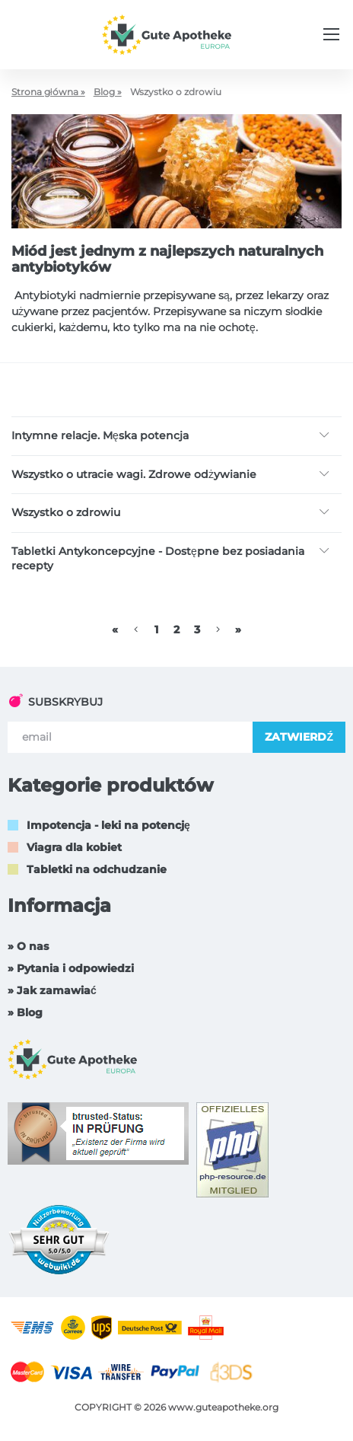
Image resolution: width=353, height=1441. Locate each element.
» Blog (25, 1012)
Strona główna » (48, 91)
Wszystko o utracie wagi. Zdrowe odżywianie (133, 474)
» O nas (28, 946)
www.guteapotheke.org (223, 1407)
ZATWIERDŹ (299, 737)
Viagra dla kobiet (74, 847)
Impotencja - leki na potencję (108, 825)
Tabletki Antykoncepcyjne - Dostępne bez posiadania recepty (157, 558)
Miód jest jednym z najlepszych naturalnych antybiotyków (167, 259)
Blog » (108, 91)
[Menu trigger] (331, 34)
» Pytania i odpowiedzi (71, 968)
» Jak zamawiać (52, 990)
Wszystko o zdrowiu (65, 512)
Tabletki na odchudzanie (97, 869)
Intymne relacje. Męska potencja (100, 435)
